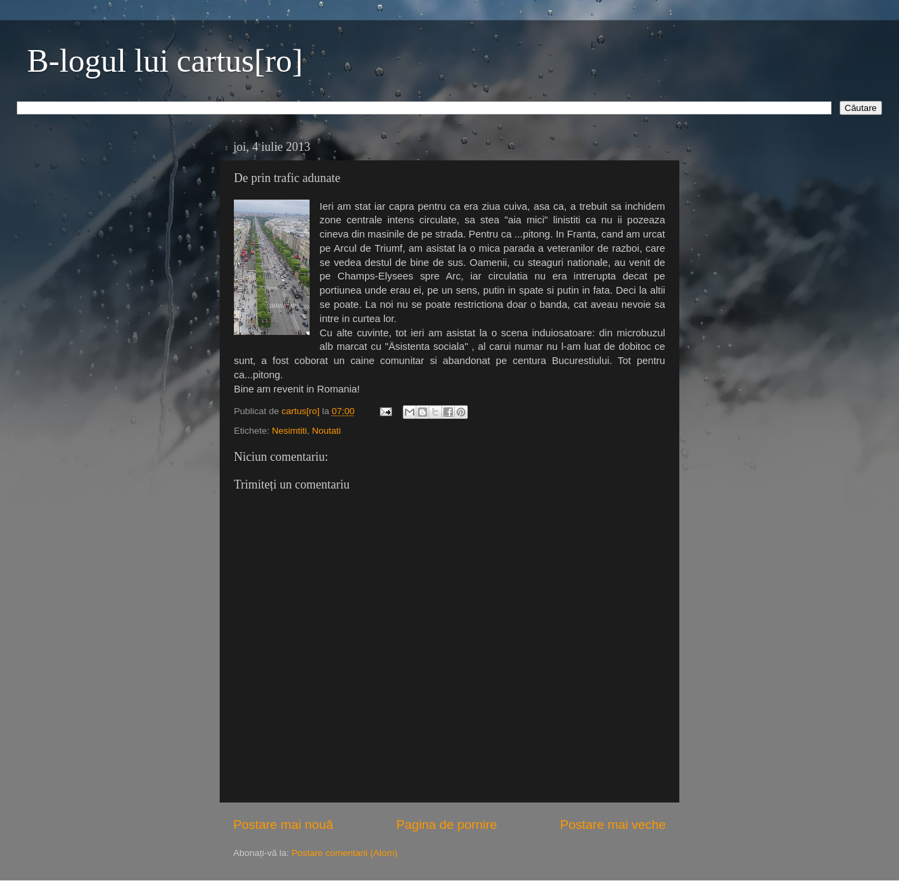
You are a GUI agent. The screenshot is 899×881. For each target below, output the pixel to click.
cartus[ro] (302, 411)
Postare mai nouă (283, 824)
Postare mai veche (613, 824)
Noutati (326, 431)
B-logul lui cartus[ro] (165, 60)
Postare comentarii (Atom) (344, 853)
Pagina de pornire (446, 824)
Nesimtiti (289, 431)
